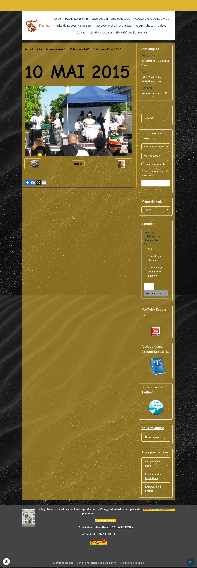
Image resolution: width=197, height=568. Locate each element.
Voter (149, 286)
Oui (150, 249)
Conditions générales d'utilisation (97, 563)
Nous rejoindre (154, 437)
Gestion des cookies (132, 563)
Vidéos (162, 25)
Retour (78, 163)
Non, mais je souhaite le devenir (155, 271)
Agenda (149, 118)
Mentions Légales (101, 32)
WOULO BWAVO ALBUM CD (151, 18)
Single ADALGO (121, 18)
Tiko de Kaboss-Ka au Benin (74, 25)
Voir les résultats (155, 293)
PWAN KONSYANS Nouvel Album (86, 18)
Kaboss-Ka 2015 (79, 49)
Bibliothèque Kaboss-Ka (131, 32)
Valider (156, 183)
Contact (81, 32)
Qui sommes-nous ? (153, 464)
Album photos (145, 25)
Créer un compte (149, 171)
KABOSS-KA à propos (153, 489)
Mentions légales (63, 563)
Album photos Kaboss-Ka (51, 49)
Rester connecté (155, 164)
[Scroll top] (191, 562)
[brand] (36, 25)
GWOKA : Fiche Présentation (114, 25)
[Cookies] (6, 561)
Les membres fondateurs (153, 476)
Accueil (57, 18)
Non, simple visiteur (154, 258)
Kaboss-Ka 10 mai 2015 (107, 49)
